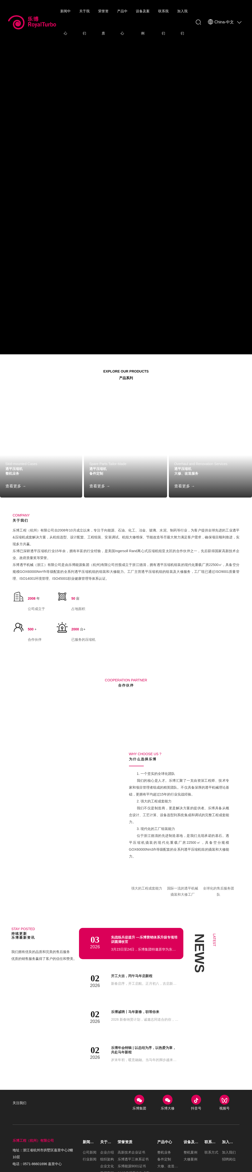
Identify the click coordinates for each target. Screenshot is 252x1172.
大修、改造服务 (191, 478)
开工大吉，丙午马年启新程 (134, 1047)
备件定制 (99, 478)
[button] (122, 772)
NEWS (199, 1023)
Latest (215, 1014)
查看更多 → (15, 492)
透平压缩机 (17, 471)
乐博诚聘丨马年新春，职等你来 (138, 1083)
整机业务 (15, 478)
